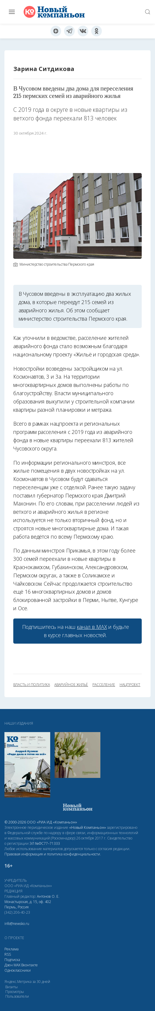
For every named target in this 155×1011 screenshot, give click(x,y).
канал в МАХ (92, 626)
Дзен (8, 965)
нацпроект (130, 684)
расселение (103, 684)
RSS (7, 954)
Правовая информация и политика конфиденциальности (52, 854)
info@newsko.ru (16, 923)
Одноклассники (17, 970)
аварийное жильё (71, 684)
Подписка (12, 959)
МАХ (17, 965)
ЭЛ (45, 843)
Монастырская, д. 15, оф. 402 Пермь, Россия (27, 904)
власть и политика (31, 684)
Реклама (11, 949)
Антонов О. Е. (48, 896)
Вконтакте (29, 965)
